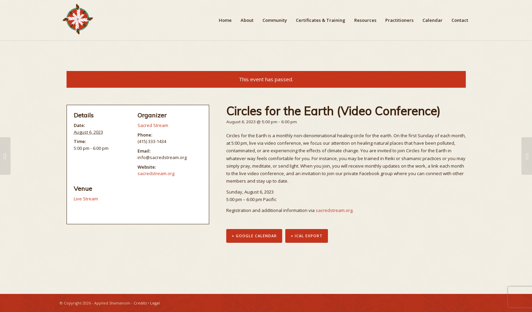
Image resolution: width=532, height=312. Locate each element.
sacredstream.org (334, 210)
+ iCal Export (306, 235)
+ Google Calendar (254, 235)
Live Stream (86, 199)
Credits (140, 303)
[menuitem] (225, 20)
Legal (155, 303)
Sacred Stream (153, 125)
